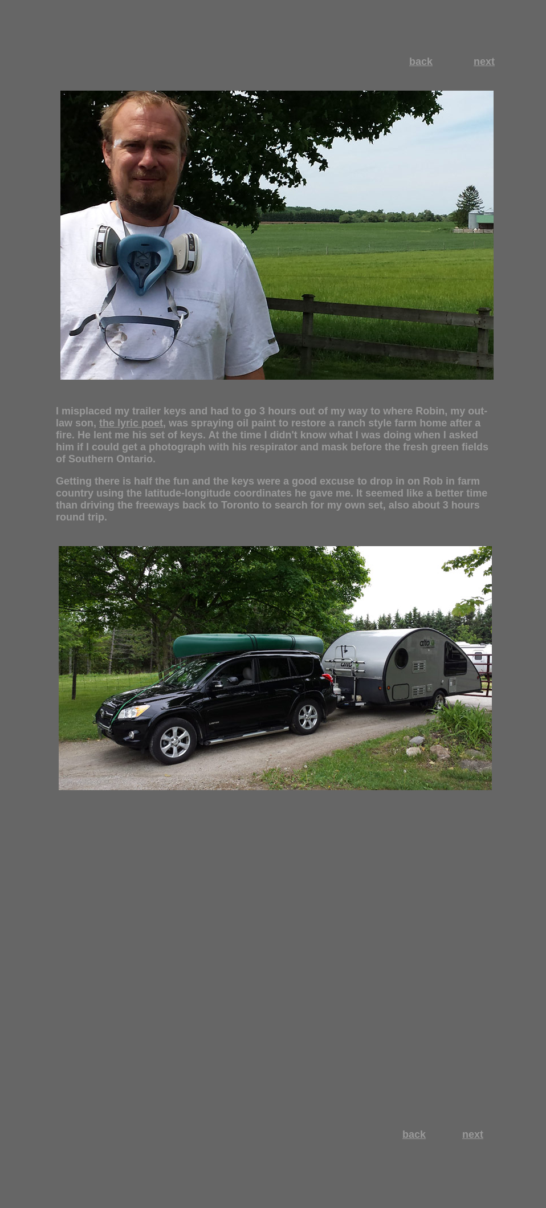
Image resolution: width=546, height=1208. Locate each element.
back (421, 61)
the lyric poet (131, 423)
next (484, 61)
